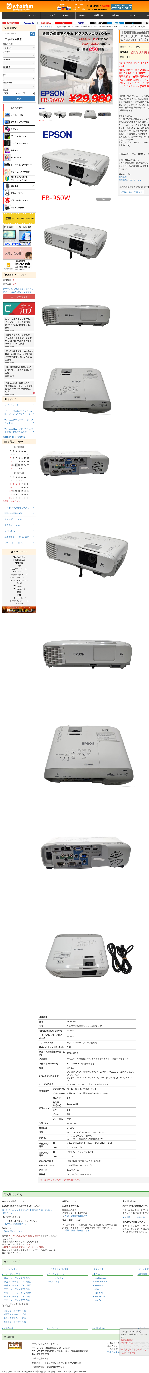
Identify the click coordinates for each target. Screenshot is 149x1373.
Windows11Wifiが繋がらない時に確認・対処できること (19, 430)
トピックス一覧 (19, 405)
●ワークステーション (57, 1274)
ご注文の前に (115, 15)
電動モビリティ (17, 193)
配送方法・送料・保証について (19, 513)
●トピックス (53, 1328)
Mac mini (19, 563)
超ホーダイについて (19, 519)
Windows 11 (19, 586)
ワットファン (19, 571)
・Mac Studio (98, 1296)
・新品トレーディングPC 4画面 (16, 1278)
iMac (19, 566)
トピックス (134, 15)
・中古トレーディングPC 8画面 (16, 1300)
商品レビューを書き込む (131, 192)
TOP (40, 26)
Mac (19, 592)
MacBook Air (19, 560)
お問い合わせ (19, 531)
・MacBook (97, 1285)
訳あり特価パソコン (19, 200)
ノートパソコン (17, 115)
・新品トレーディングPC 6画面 (16, 1281)
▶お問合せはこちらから (134, 1217)
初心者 (19, 583)
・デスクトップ (54, 1282)
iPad (19, 595)
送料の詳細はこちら (13, 1231)
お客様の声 (98, 15)
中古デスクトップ (19, 574)
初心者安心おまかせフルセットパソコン (19, 178)
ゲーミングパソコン (19, 136)
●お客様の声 (8, 1328)
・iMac (95, 1289)
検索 (19, 98)
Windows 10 (19, 589)
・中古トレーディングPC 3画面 (16, 1289)
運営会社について (19, 525)
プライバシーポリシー (19, 543)
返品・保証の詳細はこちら (77, 1230)
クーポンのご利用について (19, 507)
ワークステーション (19, 143)
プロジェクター (136, 180)
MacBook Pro (19, 557)
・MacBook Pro (99, 1281)
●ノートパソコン (10, 1269)
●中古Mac (97, 1274)
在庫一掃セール (17, 108)
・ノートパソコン (55, 1278)
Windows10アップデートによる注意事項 (19, 421)
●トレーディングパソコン (14, 1274)
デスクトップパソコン (20, 122)
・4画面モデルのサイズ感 (14, 1314)
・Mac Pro (97, 1300)
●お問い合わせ (99, 1328)
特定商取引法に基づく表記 (19, 537)
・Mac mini (97, 1293)
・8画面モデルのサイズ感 (14, 1322)
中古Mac (14, 150)
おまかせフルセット (19, 580)
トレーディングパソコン (21, 165)
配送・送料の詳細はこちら (77, 1216)
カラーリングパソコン (20, 172)
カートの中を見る (19, 297)
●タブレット (98, 1269)
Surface (19, 603)
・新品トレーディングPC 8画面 (16, 1285)
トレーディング (19, 598)
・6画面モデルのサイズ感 (14, 1318)
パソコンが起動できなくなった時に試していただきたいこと (19, 412)
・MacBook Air (99, 1278)
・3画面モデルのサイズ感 (14, 1311)
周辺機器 (48, 26)
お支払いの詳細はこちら (16, 1224)
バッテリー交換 (17, 207)
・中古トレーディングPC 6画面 (16, 1296)
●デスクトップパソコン (58, 1269)
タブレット (15, 129)
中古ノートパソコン (19, 569)
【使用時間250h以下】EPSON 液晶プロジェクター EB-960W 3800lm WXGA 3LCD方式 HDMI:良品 (100, 26)
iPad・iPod (16, 158)
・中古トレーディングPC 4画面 (16, 1293)
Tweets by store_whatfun (13, 437)
